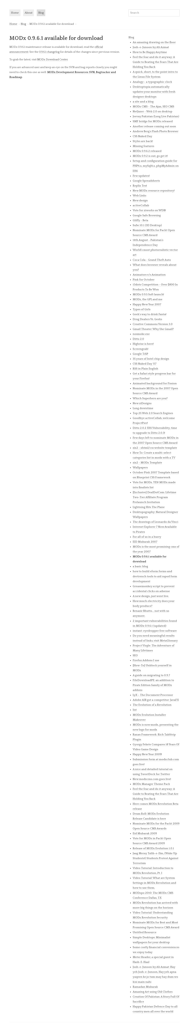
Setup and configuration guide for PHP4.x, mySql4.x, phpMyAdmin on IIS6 (156, 165)
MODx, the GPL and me (147, 299)
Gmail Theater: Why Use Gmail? (153, 329)
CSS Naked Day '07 (144, 363)
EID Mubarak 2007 (145, 541)
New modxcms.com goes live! (152, 779)
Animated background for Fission (155, 383)
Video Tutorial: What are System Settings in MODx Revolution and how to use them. (154, 882)
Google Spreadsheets (146, 180)
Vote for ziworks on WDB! (149, 210)
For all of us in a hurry (147, 536)
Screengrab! (140, 349)
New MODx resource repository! (154, 190)
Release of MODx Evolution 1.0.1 (153, 848)
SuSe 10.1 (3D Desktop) (147, 225)
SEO (135, 655)
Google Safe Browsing (147, 215)
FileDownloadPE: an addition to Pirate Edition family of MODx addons (153, 685)
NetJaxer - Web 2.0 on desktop (152, 111)
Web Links (139, 195)
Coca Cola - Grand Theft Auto (152, 260)
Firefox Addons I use (146, 660)
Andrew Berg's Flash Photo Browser (155, 131)
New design (140, 200)
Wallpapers (140, 467)
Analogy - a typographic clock (152, 81)
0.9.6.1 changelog (49, 51)
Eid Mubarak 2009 (145, 833)
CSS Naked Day (142, 136)
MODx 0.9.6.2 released (147, 151)
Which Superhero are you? (150, 398)
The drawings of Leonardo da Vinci (155, 521)
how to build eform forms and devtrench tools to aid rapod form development (155, 576)
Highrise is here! (143, 343)
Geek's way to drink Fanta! (149, 314)
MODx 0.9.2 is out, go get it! (150, 156)
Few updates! (141, 175)
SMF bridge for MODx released (153, 121)
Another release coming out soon (154, 126)
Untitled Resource (144, 932)
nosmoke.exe (141, 334)
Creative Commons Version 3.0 (153, 324)
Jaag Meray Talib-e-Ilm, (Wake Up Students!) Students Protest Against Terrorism (155, 858)
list (135, 709)
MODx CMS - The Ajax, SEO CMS (153, 106)
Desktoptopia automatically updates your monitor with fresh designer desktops (154, 91)
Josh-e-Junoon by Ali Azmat (151, 47)
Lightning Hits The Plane (149, 507)
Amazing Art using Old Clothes (153, 991)
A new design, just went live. (151, 596)
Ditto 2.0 (138, 339)
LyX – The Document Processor (153, 695)
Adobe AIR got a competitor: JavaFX (156, 700)
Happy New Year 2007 (147, 304)
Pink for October (143, 279)
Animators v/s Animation (149, 274)
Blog (41, 12)
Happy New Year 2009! (147, 754)
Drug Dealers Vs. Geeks (147, 319)
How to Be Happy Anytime (150, 52)
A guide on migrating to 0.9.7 (151, 675)
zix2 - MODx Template (147, 462)
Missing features (143, 146)
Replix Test (140, 185)
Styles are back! (143, 141)
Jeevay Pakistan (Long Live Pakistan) (156, 116)
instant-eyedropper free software (155, 630)
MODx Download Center (52, 59)
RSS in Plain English (145, 368)
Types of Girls (141, 309)
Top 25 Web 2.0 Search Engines (153, 413)
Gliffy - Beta (140, 220)
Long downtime (143, 408)
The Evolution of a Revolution (152, 704)
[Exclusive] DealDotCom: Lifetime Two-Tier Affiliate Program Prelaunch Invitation (154, 497)
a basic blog (140, 566)
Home (15, 12)
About (28, 12)
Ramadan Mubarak (145, 986)
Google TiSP (140, 353)
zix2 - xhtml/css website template (155, 447)
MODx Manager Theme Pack (151, 784)
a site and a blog (143, 101)
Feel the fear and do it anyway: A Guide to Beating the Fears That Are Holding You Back (155, 62)
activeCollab (141, 205)
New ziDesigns (142, 403)
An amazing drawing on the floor (154, 42)
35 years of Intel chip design (151, 358)
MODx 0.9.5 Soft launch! (148, 294)
